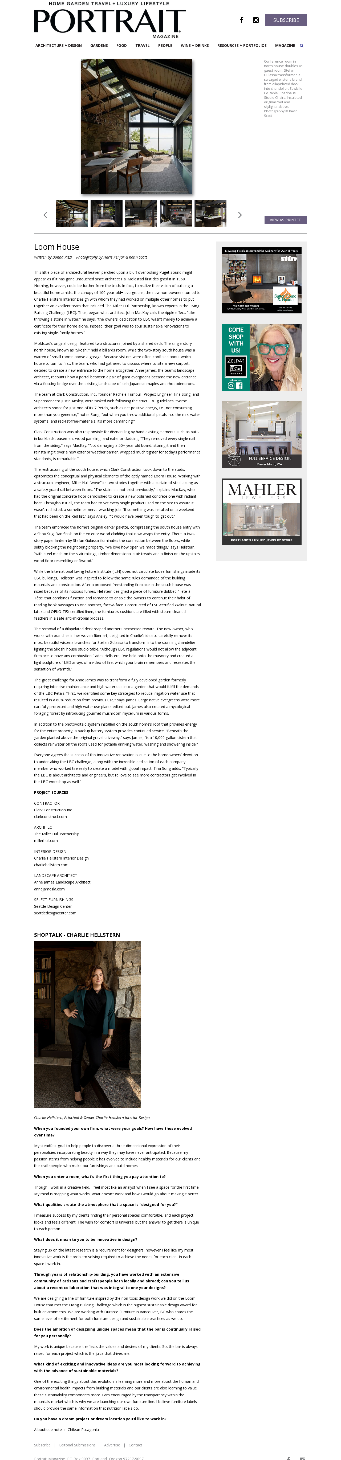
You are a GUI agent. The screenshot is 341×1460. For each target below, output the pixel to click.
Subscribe (286, 20)
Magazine (285, 45)
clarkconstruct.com (50, 816)
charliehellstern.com (51, 864)
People (165, 45)
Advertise (112, 1444)
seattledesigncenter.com (55, 912)
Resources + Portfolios (242, 45)
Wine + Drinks (195, 45)
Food (121, 45)
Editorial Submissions (77, 1444)
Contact (135, 1444)
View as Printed (286, 219)
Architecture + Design (58, 45)
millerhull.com (46, 840)
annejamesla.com (49, 888)
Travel (142, 45)
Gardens (99, 45)
